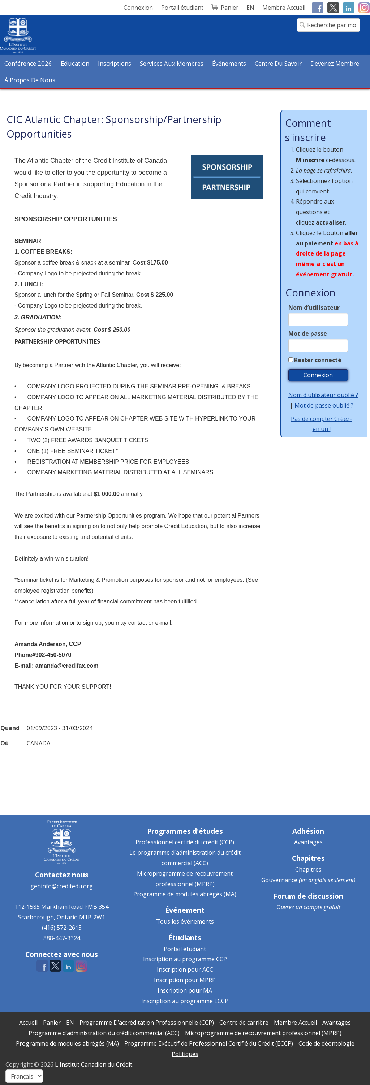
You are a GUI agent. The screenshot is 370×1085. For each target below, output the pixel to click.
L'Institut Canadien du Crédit (93, 1064)
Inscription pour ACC (185, 969)
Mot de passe (307, 333)
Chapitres (308, 869)
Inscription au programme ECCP (184, 1001)
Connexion (138, 8)
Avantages (308, 842)
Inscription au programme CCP (185, 959)
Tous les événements (185, 921)
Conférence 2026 (28, 63)
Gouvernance (279, 880)
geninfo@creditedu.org (61, 886)
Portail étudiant (185, 949)
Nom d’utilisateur (314, 307)
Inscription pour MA (185, 990)
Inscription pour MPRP (185, 980)
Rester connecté (317, 360)
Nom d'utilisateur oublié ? (323, 395)
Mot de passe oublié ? (323, 405)
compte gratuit (322, 907)
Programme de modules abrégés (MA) (184, 894)
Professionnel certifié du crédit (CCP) (184, 842)
